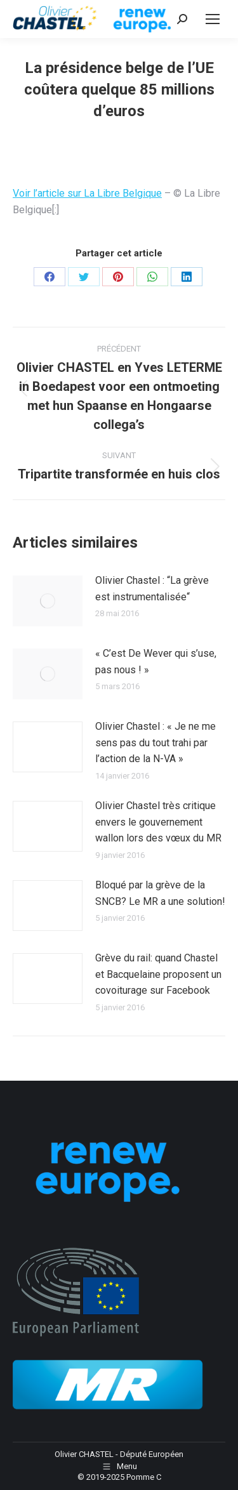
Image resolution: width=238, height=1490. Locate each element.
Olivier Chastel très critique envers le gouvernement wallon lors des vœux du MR (158, 822)
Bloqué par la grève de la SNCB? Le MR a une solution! (160, 893)
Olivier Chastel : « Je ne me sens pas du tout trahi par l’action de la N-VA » (155, 742)
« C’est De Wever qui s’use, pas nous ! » (155, 661)
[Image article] (48, 601)
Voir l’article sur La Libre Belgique (87, 193)
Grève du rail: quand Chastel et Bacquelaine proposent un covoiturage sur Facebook (158, 974)
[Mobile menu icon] (212, 19)
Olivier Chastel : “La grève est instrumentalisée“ (152, 588)
